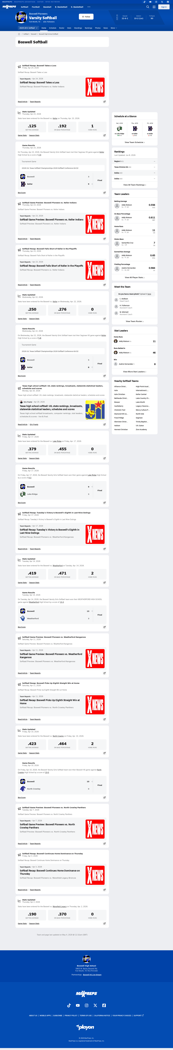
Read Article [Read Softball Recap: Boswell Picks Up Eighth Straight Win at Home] (22, 719)
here (149, 294)
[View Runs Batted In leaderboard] (145, 352)
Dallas (116, 172)
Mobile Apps (45, 1015)
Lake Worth (140, 402)
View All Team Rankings (134, 184)
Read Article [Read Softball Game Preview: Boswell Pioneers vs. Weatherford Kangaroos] (22, 673)
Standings (78, 28)
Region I (117, 161)
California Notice (102, 1015)
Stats (69, 28)
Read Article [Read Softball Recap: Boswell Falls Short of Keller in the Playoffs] (22, 284)
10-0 (47, 772)
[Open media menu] (154, 7)
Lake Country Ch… (143, 398)
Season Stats (34, 135)
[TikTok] (144, 1)
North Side (140, 414)
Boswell (33, 34)
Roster (61, 28)
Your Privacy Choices (121, 1015)
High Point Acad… (143, 386)
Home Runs (118, 337)
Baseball (47, 6)
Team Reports (25, 79)
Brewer (117, 402)
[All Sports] (89, 7)
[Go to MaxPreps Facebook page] (104, 1005)
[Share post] (105, 101)
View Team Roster (135, 321)
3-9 (39, 155)
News (105, 28)
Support (139, 1015)
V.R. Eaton (140, 425)
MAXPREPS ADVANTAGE (24, 2)
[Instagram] (156, 1)
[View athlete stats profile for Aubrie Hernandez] (124, 364)
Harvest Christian (121, 429)
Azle (116, 390)
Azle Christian (119, 394)
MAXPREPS (7, 2)
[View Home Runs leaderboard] (145, 341)
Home (44, 28)
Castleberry (118, 406)
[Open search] (148, 7)
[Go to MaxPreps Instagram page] (87, 1005)
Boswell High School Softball (48, 34)
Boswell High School (86, 961)
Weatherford (58, 565)
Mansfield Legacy (60, 906)
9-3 (29, 478)
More (113, 28)
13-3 (62, 602)
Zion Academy (141, 429)
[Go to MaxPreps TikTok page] (69, 1005)
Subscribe (57, 1015)
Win (115, 360)
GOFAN (40, 2)
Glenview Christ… (121, 421)
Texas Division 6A (121, 167)
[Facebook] (168, 1)
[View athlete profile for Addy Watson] (134, 201)
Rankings (88, 28)
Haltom (117, 425)
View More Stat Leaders (134, 371)
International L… (142, 390)
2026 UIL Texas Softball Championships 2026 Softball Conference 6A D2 (50, 168)
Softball (24, 6)
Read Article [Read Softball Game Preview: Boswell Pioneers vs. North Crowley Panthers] (22, 843)
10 (88, 781)
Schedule (52, 28)
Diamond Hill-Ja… (121, 414)
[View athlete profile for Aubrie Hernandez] (134, 264)
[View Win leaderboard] (145, 364)
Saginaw (139, 417)
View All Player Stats (135, 277)
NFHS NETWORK (53, 2)
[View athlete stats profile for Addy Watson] (124, 341)
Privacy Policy (71, 1015)
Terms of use (86, 1015)
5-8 (39, 338)
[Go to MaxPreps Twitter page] (95, 1005)
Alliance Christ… (120, 386)
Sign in (164, 7)
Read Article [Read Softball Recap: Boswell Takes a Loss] (22, 101)
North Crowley (58, 736)
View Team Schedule (135, 142)
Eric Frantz (26, 401)
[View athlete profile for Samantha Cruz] (134, 239)
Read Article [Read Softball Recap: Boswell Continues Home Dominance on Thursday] (22, 889)
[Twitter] (162, 1)
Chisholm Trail (119, 410)
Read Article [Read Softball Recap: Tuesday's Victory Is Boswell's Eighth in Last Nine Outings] (22, 549)
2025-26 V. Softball (28, 28)
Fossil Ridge (119, 417)
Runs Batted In (119, 348)
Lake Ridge (57, 441)
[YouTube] (150, 1)
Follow (86, 16)
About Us (33, 1015)
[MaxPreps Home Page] (19, 34)
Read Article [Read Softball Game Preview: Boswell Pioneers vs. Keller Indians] (22, 238)
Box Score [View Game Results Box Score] (22, 192)
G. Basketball (77, 6)
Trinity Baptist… (142, 421)
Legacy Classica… (143, 406)
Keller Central (141, 394)
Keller (55, 118)
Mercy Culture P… (143, 410)
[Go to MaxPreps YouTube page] (78, 1005)
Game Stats (22, 135)
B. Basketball (61, 6)
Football (36, 6)
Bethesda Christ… (121, 398)
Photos (98, 28)
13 (88, 611)
